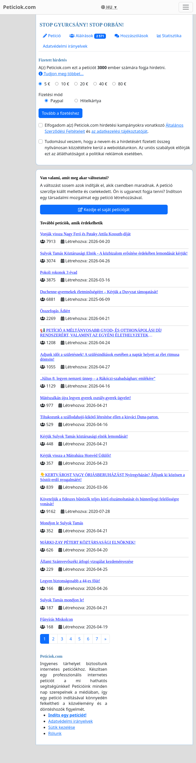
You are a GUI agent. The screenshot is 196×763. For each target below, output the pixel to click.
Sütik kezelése (61, 727)
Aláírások (87, 36)
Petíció (52, 35)
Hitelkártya (90, 101)
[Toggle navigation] (186, 7)
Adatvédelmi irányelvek (65, 46)
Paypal (57, 101)
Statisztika (169, 35)
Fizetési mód (51, 94)
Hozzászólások (131, 35)
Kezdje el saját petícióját (104, 209)
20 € (84, 84)
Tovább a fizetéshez (60, 113)
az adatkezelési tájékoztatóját (119, 131)
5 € (47, 84)
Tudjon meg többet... (61, 73)
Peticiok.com (19, 7)
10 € (65, 84)
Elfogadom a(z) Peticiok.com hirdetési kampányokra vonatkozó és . (114, 128)
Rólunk (55, 733)
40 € (103, 84)
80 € (122, 84)
